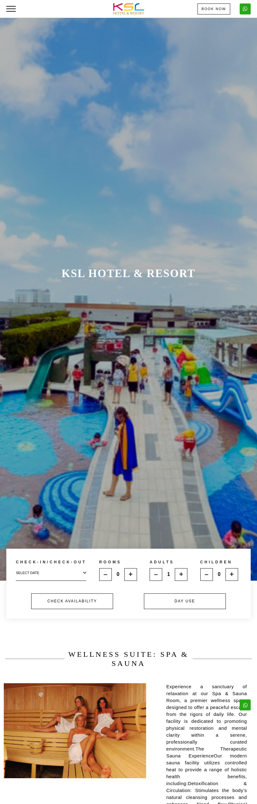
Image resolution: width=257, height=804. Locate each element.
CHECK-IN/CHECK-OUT (51, 562)
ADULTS (162, 562)
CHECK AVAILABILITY (72, 601)
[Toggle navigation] (11, 9)
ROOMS (110, 562)
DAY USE (184, 601)
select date (51, 573)
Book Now (214, 9)
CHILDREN (216, 562)
